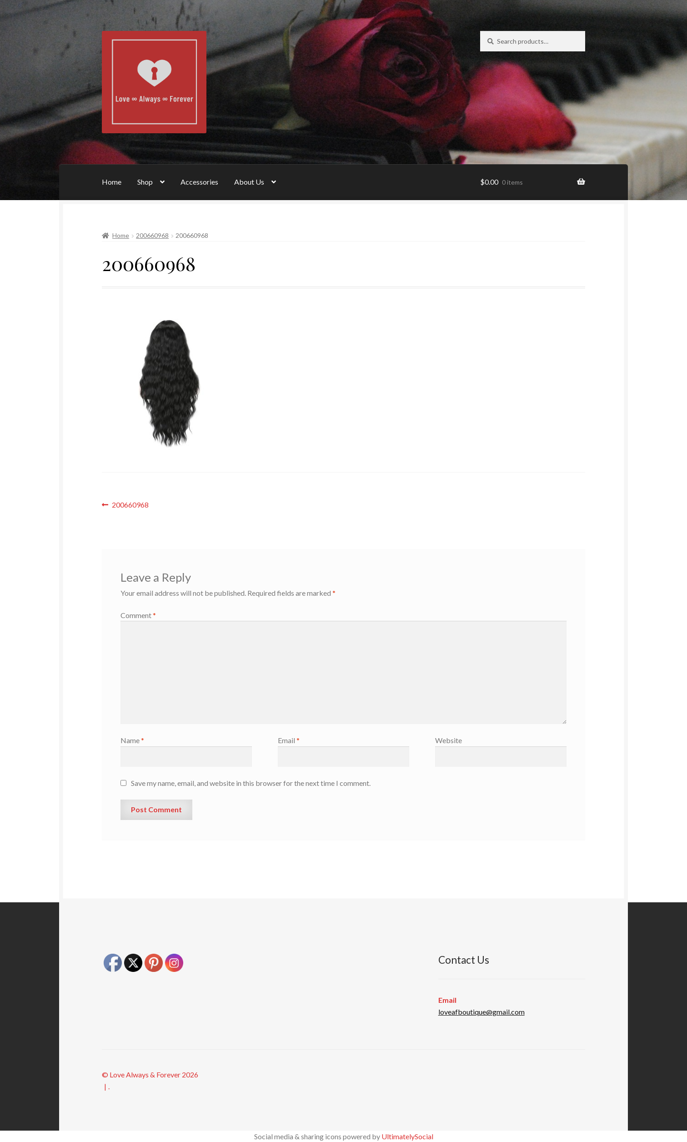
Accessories (199, 181)
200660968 (152, 235)
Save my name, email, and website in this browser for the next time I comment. (251, 783)
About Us (249, 181)
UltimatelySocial (407, 1136)
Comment (138, 615)
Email (289, 740)
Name (132, 740)
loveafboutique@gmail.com (481, 1011)
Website (448, 740)
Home (111, 181)
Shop (145, 181)
